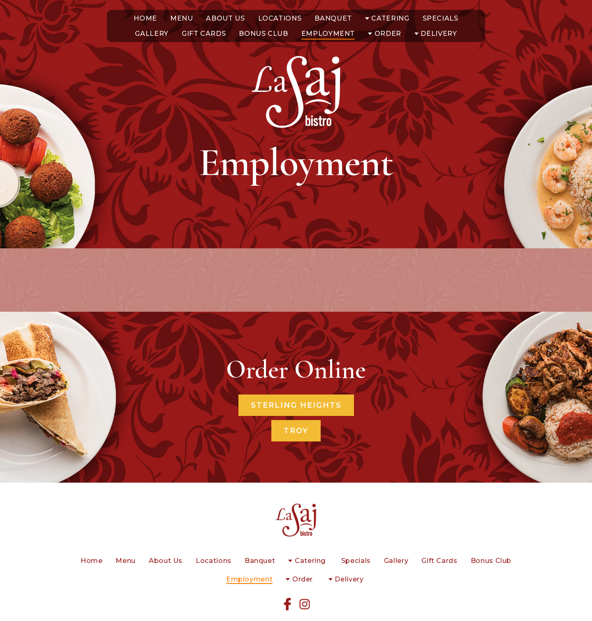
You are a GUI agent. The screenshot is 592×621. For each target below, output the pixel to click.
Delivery (439, 33)
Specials (440, 18)
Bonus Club (263, 33)
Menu (181, 18)
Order (388, 33)
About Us (225, 18)
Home (145, 18)
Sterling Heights (296, 405)
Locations (280, 18)
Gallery (151, 33)
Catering (390, 18)
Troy (296, 430)
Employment (328, 33)
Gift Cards (204, 33)
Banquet (333, 18)
